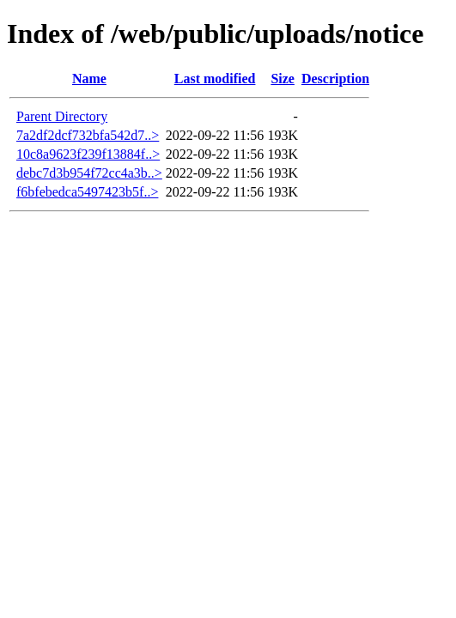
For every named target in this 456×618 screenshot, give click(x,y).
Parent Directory (61, 116)
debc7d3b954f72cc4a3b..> (89, 173)
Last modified (215, 78)
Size (283, 78)
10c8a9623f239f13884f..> (88, 154)
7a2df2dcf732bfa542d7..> (87, 135)
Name (89, 78)
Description (335, 78)
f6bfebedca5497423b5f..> (87, 192)
